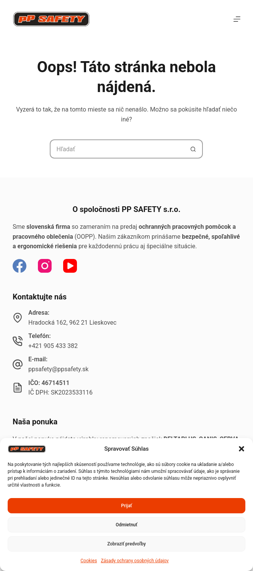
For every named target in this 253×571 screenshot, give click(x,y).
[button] (241, 449)
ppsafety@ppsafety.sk (58, 369)
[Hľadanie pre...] (117, 149)
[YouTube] (70, 266)
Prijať (126, 505)
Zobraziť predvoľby (126, 544)
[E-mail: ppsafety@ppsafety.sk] (18, 364)
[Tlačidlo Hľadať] (193, 149)
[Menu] (236, 19)
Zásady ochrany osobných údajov (134, 560)
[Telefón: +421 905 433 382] (18, 341)
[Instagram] (45, 266)
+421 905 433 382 (53, 345)
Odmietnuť (126, 524)
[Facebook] (19, 266)
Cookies (88, 560)
